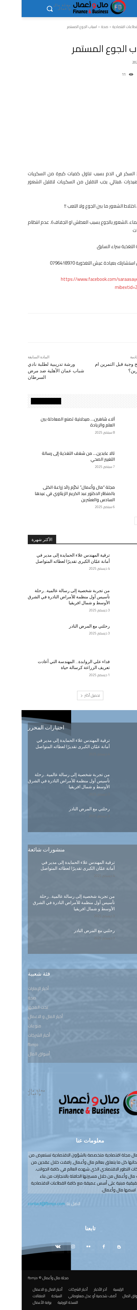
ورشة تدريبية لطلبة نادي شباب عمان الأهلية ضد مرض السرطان (34, 370)
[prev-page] (125, 521)
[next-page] (117, 521)
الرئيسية (125, 26)
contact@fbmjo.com (24, 1203)
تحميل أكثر (68, 695)
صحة (83, 26)
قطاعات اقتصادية (103, 26)
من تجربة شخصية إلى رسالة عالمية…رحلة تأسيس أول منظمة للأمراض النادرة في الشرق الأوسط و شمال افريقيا (47, 596)
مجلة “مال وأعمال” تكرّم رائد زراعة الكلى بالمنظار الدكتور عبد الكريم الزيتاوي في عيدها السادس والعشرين (53, 493)
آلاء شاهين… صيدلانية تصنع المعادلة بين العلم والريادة (56, 422)
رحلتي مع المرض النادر (67, 626)
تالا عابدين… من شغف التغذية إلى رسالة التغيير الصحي (56, 456)
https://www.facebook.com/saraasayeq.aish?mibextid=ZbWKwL (85, 283)
